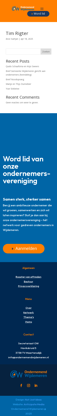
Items (28, 321)
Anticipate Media (34, 404)
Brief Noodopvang (15, 79)
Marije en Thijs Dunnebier (18, 84)
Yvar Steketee (12, 88)
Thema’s (28, 317)
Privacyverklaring (28, 286)
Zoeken (46, 51)
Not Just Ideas (33, 399)
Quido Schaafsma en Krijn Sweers (22, 66)
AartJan (14, 38)
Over (29, 307)
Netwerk (28, 312)
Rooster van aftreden (28, 276)
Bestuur (28, 281)
